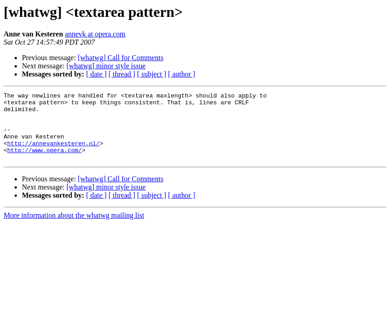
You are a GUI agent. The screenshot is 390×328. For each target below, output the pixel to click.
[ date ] (96, 74)
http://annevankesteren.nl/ (53, 154)
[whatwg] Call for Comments (121, 58)
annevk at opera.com (95, 34)
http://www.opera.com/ (44, 162)
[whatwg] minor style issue (106, 66)
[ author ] (181, 74)
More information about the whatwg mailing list (74, 229)
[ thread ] (121, 74)
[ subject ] (151, 74)
